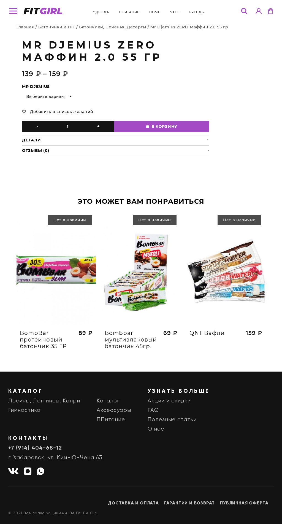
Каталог (108, 401)
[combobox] (48, 96)
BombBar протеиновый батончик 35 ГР (43, 342)
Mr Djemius (36, 86)
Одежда (101, 12)
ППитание (129, 12)
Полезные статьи (172, 420)
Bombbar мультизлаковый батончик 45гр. (131, 342)
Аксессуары (114, 410)
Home (154, 12)
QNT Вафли (207, 335)
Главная (25, 27)
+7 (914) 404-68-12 (35, 448)
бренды (197, 12)
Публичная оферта (244, 503)
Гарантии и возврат (189, 503)
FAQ (153, 410)
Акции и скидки (169, 401)
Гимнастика (24, 410)
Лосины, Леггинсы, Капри (44, 401)
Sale (174, 12)
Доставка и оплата (133, 503)
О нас (156, 429)
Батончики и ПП (56, 27)
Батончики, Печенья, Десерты (112, 27)
